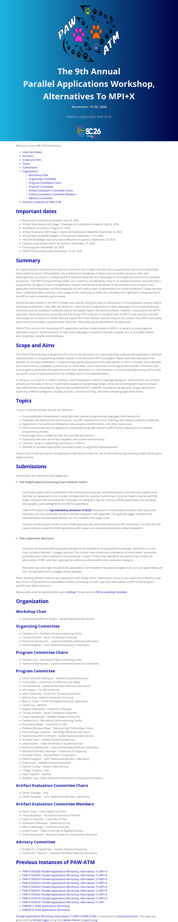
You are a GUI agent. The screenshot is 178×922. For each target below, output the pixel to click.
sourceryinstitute (127, 916)
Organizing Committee (42, 179)
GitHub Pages (41, 920)
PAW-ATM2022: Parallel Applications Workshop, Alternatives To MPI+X (64, 887)
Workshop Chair (38, 175)
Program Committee (41, 186)
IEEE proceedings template (111, 592)
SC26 (107, 117)
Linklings (70, 592)
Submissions (30, 167)
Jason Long (90, 920)
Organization (30, 171)
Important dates (32, 152)
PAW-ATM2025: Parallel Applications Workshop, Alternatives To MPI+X (64, 875)
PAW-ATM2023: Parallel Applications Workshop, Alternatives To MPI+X (64, 883)
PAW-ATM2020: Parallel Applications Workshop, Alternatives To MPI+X (64, 894)
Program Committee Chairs (45, 183)
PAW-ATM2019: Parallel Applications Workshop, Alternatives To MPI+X (64, 898)
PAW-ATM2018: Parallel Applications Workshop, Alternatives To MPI (63, 902)
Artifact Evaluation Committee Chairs (51, 190)
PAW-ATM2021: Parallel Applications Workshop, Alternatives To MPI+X (64, 890)
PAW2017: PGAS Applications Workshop (46, 906)
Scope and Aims (31, 160)
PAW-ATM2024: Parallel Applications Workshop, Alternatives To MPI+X (64, 879)
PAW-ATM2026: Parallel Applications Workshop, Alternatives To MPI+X (64, 871)
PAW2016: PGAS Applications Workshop (46, 910)
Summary (28, 156)
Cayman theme (71, 920)
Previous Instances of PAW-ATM (41, 202)
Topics (26, 163)
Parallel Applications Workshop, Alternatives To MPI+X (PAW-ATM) (56, 916)
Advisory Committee (41, 198)
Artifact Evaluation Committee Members (53, 194)
